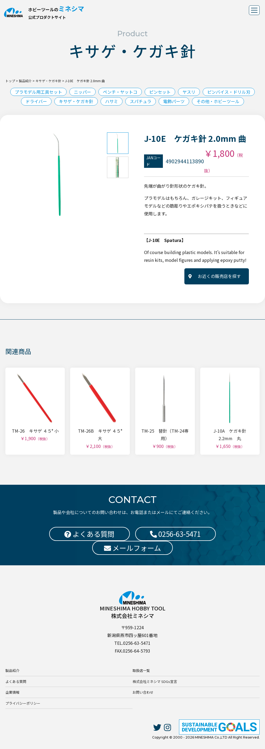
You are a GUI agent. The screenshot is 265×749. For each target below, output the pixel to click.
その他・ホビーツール (217, 101)
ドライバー (36, 101)
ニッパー (82, 92)
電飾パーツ (174, 101)
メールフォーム (132, 548)
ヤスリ (188, 92)
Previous (12, 174)
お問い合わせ (142, 692)
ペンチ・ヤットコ (120, 92)
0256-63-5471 (175, 534)
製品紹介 (12, 670)
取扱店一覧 (141, 670)
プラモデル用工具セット (38, 92)
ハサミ (111, 101)
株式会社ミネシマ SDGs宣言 (154, 681)
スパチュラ (140, 101)
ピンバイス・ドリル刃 (228, 92)
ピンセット (160, 92)
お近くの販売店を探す (219, 276)
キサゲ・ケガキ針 (76, 101)
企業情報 (12, 692)
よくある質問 (15, 681)
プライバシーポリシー (22, 703)
